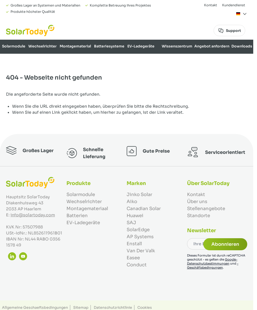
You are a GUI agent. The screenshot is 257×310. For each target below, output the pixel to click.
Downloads (241, 46)
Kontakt (210, 5)
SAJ (131, 222)
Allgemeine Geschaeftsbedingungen (35, 307)
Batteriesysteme (109, 46)
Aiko (132, 201)
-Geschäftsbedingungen (212, 265)
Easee (133, 258)
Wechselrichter (42, 46)
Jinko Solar (139, 194)
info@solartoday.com (33, 215)
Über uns (244, 59)
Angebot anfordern (211, 46)
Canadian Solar (144, 208)
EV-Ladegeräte (140, 46)
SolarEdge (138, 229)
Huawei (135, 215)
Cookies (144, 307)
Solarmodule (13, 46)
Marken (227, 59)
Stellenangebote (206, 208)
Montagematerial (75, 46)
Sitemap (81, 307)
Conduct (137, 265)
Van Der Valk (141, 251)
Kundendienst (233, 5)
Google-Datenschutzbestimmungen (212, 261)
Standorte (198, 215)
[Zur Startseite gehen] (30, 30)
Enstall (134, 243)
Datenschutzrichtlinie (113, 307)
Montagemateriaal (87, 208)
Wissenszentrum (177, 46)
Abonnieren (225, 244)
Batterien (77, 215)
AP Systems (140, 236)
